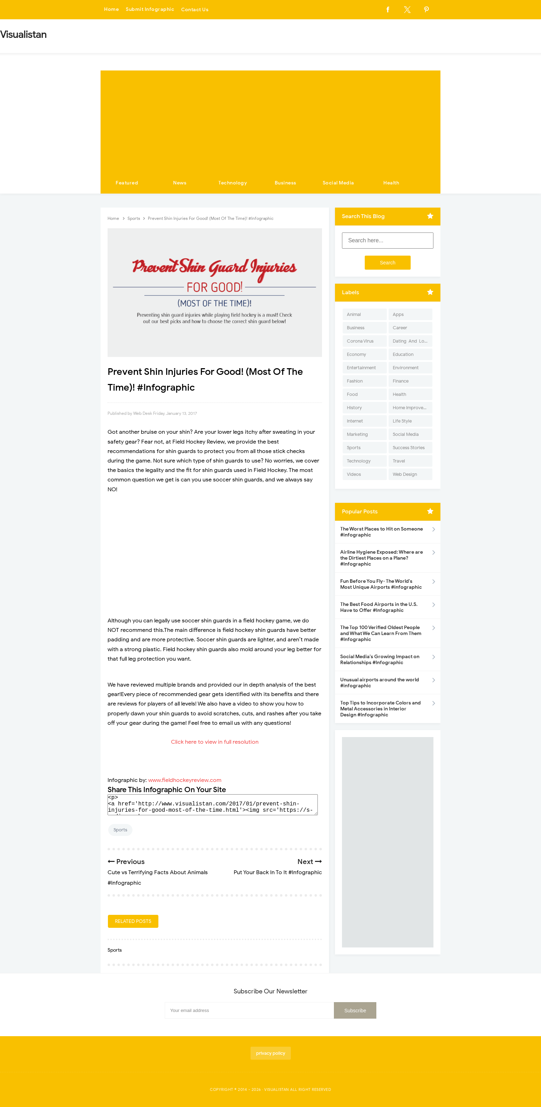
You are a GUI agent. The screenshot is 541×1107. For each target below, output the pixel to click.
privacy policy (270, 1053)
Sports (120, 830)
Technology (232, 183)
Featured (127, 183)
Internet (355, 421)
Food (352, 394)
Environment (406, 368)
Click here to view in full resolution (215, 741)
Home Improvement (412, 408)
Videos (354, 474)
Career (400, 328)
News (179, 183)
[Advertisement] (270, 119)
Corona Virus (360, 341)
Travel (399, 461)
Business (285, 183)
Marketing (357, 434)
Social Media (338, 183)
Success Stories (409, 448)
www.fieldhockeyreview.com (184, 780)
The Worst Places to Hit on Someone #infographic (381, 532)
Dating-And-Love (411, 341)
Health (391, 183)
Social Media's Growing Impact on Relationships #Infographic (379, 660)
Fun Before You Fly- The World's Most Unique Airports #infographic (381, 584)
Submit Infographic (150, 10)
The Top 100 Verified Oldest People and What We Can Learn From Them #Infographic (381, 633)
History (354, 408)
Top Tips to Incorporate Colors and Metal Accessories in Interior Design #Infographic (380, 709)
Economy (356, 354)
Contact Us (194, 10)
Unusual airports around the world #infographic (379, 683)
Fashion (355, 381)
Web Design (405, 474)
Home (111, 10)
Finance (401, 381)
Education (403, 354)
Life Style (402, 421)
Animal (354, 314)
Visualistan (276, 1089)
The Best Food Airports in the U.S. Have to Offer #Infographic (379, 607)
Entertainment (361, 368)
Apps (398, 314)
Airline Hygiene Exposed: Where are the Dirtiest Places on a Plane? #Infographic (381, 558)
